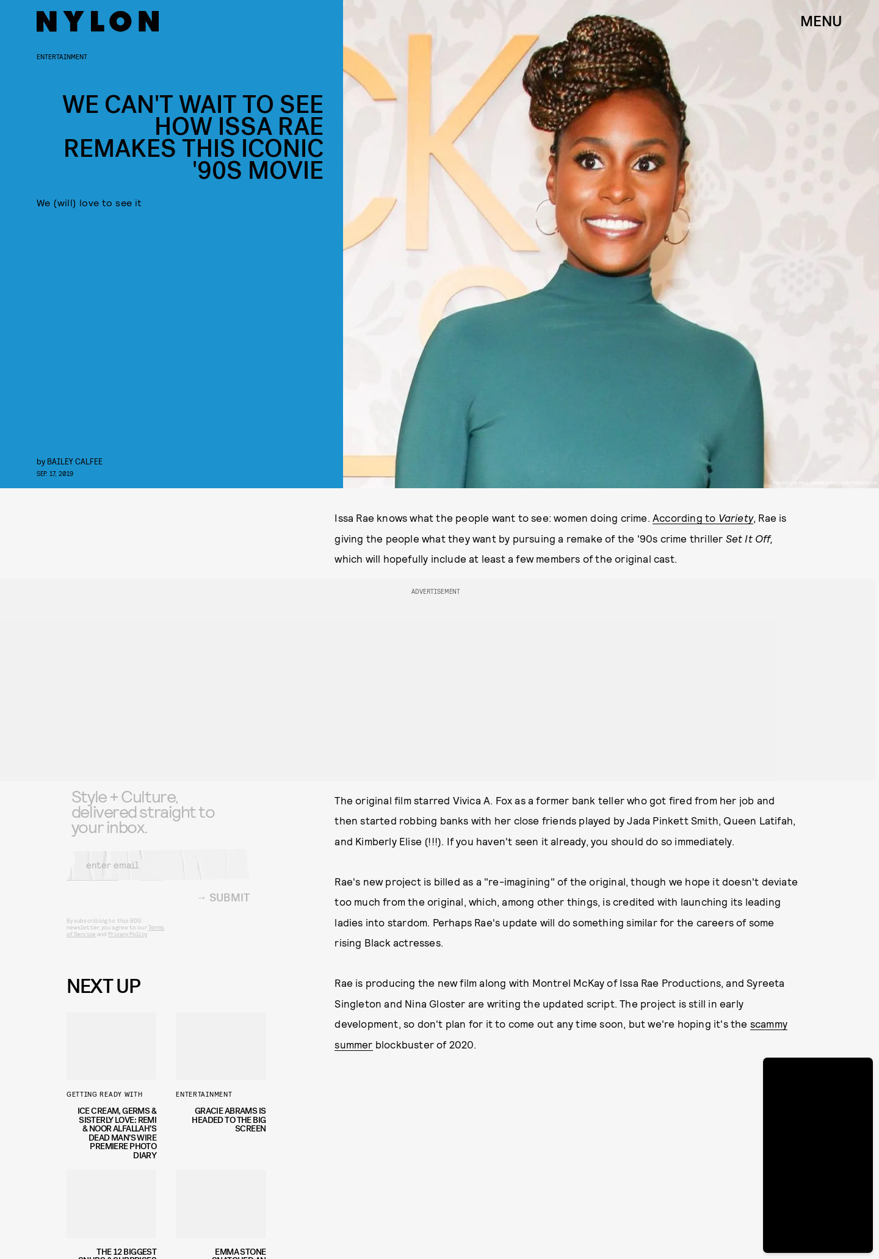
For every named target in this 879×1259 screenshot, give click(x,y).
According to (703, 517)
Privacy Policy (127, 943)
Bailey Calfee (75, 461)
